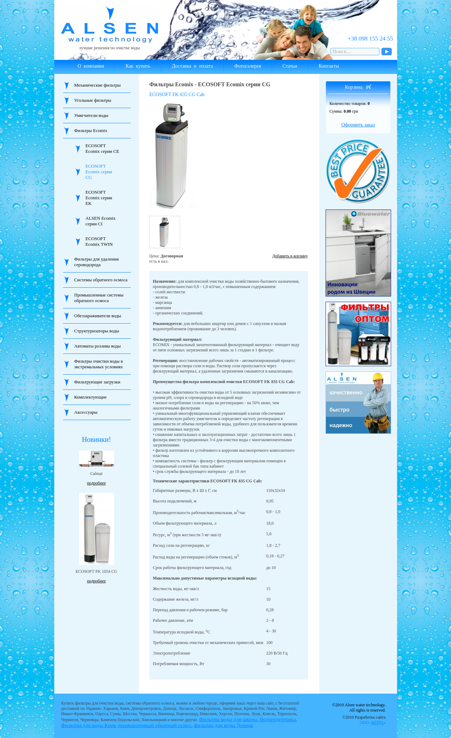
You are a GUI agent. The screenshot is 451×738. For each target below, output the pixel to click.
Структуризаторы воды (96, 330)
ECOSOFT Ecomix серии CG (99, 171)
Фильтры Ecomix (90, 130)
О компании (91, 66)
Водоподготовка (278, 719)
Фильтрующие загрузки (97, 381)
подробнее (96, 483)
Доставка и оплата (192, 66)
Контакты (329, 66)
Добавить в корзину (290, 256)
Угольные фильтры (92, 100)
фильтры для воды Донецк (223, 725)
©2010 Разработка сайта (363, 720)
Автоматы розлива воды (97, 346)
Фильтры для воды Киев (88, 725)
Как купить (137, 66)
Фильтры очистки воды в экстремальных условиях (98, 363)
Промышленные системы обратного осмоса (99, 297)
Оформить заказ (358, 124)
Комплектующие (90, 397)
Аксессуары (86, 412)
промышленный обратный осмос (155, 725)
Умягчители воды (91, 115)
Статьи (290, 66)
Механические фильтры (97, 85)
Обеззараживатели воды (97, 315)
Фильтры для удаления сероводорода (96, 261)
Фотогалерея (247, 66)
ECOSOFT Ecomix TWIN (99, 241)
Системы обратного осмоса (101, 279)
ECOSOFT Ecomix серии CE (102, 148)
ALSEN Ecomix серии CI (101, 220)
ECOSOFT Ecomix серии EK (99, 197)
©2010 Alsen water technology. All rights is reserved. (359, 707)
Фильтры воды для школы (228, 719)
